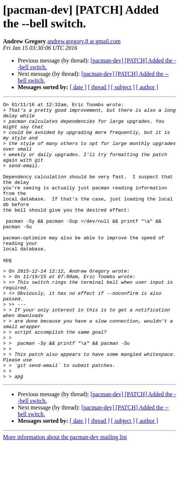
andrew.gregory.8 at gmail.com (83, 41)
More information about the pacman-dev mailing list (65, 492)
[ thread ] (99, 87)
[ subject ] (123, 87)
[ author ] (147, 87)
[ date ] (78, 87)
